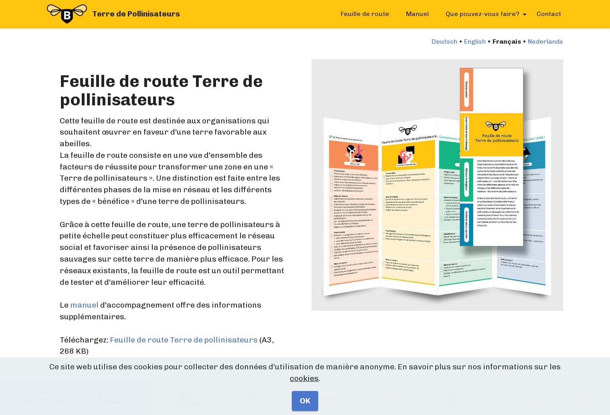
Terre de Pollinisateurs (136, 14)
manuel (84, 305)
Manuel (417, 14)
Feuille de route (365, 14)
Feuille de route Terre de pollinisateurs (184, 339)
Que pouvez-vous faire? (482, 14)
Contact (549, 14)
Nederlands (545, 41)
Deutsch (444, 41)
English (475, 41)
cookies (304, 392)
